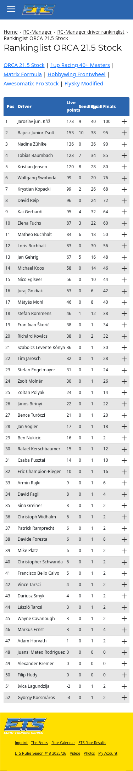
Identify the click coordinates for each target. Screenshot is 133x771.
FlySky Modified (84, 83)
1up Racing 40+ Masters (80, 64)
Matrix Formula (23, 74)
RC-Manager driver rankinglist (90, 31)
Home (11, 31)
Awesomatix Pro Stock (31, 83)
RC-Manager (37, 31)
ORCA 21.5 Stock (24, 64)
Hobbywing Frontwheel (76, 74)
